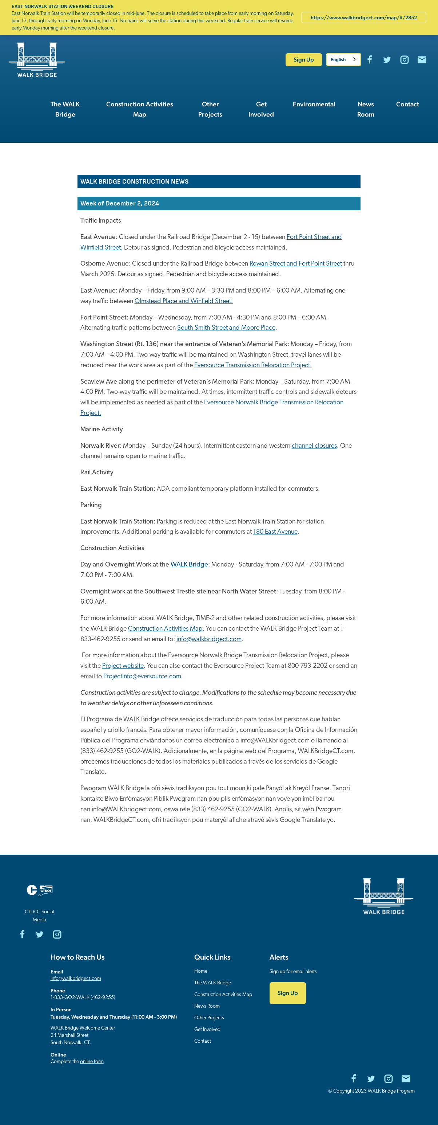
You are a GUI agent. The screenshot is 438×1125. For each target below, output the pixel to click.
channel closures (314, 446)
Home (200, 971)
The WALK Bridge (212, 983)
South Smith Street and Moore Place (226, 328)
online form (92, 1062)
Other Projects (209, 1018)
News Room (207, 1006)
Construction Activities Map (165, 629)
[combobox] (343, 59)
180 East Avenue (275, 532)
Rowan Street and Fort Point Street (296, 263)
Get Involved (207, 1029)
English (338, 59)
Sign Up (304, 59)
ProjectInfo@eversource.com (142, 676)
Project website (123, 666)
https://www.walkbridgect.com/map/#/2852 (364, 17)
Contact (202, 1041)
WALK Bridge (189, 564)
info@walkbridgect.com (209, 639)
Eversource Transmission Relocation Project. (253, 365)
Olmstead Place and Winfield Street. (184, 301)
